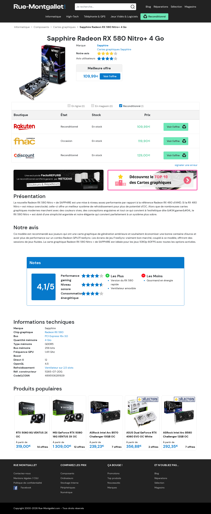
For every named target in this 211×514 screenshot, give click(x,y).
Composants (41, 27)
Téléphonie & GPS (94, 16)
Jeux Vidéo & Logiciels (124, 16)
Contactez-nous (22, 473)
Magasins (190, 6)
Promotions (113, 473)
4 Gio (48, 340)
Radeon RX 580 (54, 332)
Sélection (176, 6)
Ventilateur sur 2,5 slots (59, 367)
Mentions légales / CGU (26, 478)
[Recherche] (105, 6)
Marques (112, 487)
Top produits (114, 478)
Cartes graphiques (64, 27)
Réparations (161, 6)
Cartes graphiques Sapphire (114, 49)
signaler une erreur (186, 165)
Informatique (53, 16)
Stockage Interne (69, 482)
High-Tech (72, 16)
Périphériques (67, 487)
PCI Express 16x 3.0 (56, 336)
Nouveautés (113, 482)
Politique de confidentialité (28, 482)
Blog (148, 6)
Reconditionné (157, 16)
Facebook (22, 488)
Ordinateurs (66, 478)
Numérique (66, 492)
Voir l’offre (110, 76)
